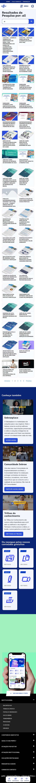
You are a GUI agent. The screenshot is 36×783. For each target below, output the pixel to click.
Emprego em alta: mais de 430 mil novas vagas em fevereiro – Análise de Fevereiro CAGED (25, 68)
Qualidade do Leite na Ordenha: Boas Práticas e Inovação (9, 258)
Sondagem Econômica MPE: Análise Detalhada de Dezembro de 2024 (9, 106)
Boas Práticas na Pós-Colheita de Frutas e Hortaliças (9, 296)
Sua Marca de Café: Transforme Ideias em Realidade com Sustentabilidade (9, 240)
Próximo (29, 381)
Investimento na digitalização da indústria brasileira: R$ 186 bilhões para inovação (10, 354)
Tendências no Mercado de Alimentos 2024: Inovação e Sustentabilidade (25, 222)
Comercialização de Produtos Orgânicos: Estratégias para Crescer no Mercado (10, 278)
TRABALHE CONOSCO (9, 709)
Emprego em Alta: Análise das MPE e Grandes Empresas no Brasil (10, 315)
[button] (23, 551)
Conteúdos (15, 780)
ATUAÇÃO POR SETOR (9, 746)
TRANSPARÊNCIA (7, 718)
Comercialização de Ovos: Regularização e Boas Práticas (26, 200)
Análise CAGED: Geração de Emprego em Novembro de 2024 (10, 161)
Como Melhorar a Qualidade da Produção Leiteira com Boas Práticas (25, 259)
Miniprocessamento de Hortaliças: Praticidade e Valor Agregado (25, 240)
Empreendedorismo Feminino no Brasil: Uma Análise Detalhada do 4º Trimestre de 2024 (25, 125)
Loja (22, 780)
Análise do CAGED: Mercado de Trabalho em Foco (25, 314)
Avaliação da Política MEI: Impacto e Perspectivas (26, 161)
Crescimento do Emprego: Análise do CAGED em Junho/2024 (26, 296)
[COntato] (26, 778)
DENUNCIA (6, 728)
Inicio (9, 780)
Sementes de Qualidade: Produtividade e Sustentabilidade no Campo (9, 222)
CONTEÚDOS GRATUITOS (10, 735)
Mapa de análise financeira (24, 351)
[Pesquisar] (31, 21)
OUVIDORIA (6, 725)
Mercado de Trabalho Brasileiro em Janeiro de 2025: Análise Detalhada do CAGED (9, 144)
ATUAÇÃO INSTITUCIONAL (11, 752)
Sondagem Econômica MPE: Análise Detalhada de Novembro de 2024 (26, 106)
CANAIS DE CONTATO (9, 770)
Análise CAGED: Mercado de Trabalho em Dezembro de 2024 (25, 143)
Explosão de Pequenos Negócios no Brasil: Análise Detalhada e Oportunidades (9, 68)
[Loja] (21, 778)
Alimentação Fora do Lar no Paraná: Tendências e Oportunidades (9, 87)
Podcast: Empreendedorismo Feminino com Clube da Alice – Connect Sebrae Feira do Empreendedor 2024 (9, 202)
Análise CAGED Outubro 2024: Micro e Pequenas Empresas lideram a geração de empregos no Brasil (9, 182)
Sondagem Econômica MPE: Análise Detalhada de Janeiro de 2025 (25, 87)
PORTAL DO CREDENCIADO (10, 712)
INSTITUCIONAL (7, 700)
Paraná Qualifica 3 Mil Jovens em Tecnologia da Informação (9, 334)
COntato (26, 780)
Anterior (7, 381)
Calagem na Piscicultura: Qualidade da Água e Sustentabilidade (26, 278)
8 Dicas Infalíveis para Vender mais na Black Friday (26, 371)
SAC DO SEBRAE (7, 715)
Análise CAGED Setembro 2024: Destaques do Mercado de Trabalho (24, 181)
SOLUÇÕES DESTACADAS (10, 758)
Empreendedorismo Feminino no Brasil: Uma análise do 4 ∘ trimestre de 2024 (9, 124)
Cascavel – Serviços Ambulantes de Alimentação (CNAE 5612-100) (25, 40)
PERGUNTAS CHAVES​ (9, 764)
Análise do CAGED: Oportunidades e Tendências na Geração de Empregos (26, 334)
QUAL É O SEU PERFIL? (9, 741)
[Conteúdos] (15, 778)
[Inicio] (9, 778)
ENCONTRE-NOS (7, 705)
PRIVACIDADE (6, 721)
